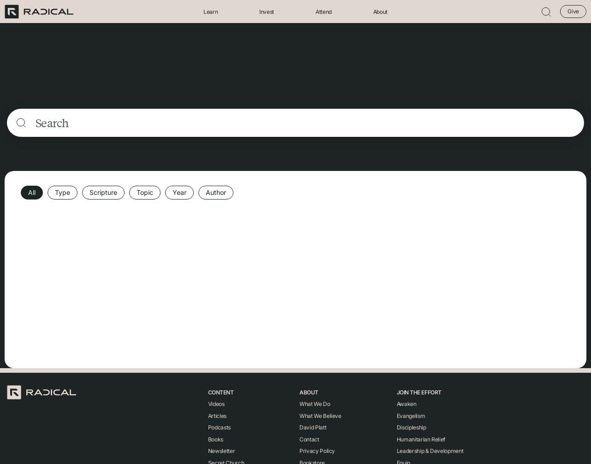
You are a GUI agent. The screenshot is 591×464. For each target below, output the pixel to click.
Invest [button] (266, 11)
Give (573, 11)
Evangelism (411, 415)
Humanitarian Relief (421, 439)
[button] (546, 12)
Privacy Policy (317, 450)
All (32, 192)
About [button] (380, 11)
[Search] (305, 123)
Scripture (103, 192)
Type (62, 192)
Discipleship (411, 427)
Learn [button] (210, 11)
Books (215, 439)
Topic (145, 192)
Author (216, 192)
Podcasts (219, 427)
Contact (309, 439)
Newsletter (221, 450)
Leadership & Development (430, 450)
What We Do (314, 403)
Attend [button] (324, 11)
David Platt (312, 427)
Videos (216, 403)
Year (179, 192)
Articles (217, 415)
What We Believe (320, 415)
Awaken (407, 403)
